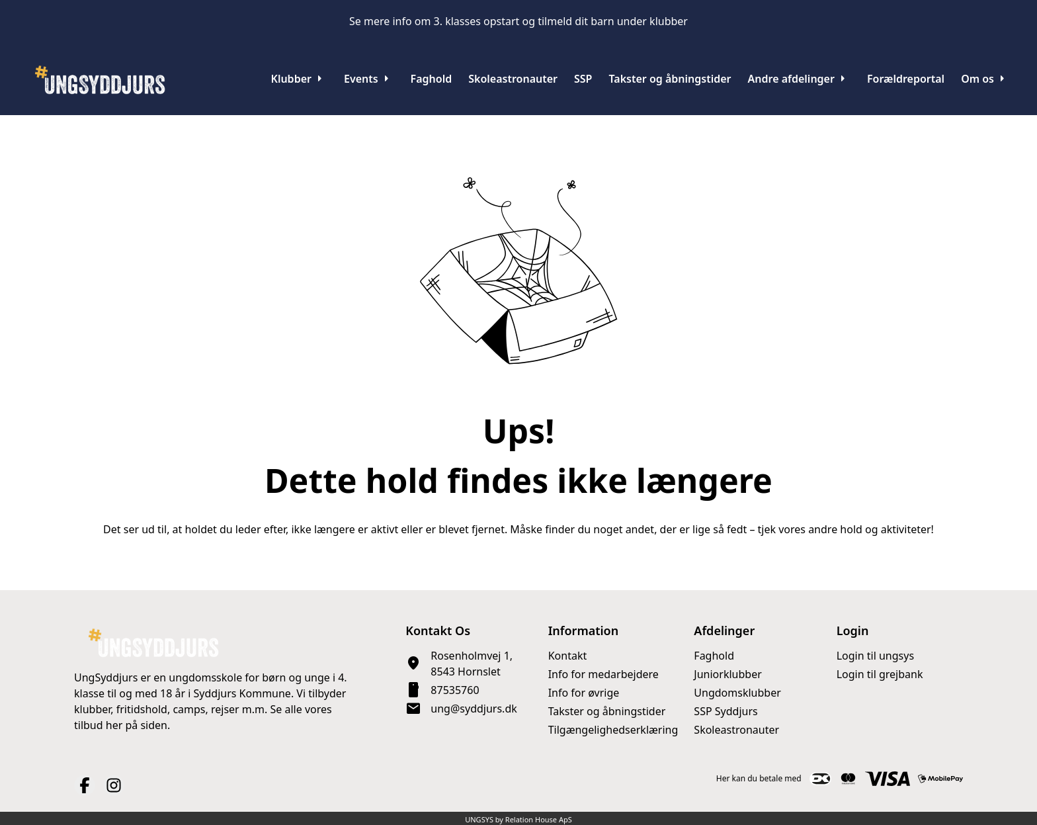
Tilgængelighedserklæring (613, 729)
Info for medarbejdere (603, 674)
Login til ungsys (875, 655)
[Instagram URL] (113, 785)
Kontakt (567, 655)
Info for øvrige (584, 692)
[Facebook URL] (84, 785)
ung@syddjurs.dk (474, 708)
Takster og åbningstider (607, 711)
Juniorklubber (727, 674)
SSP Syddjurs (725, 711)
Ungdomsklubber (737, 692)
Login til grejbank (880, 674)
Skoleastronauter (736, 729)
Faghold (714, 655)
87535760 (455, 690)
